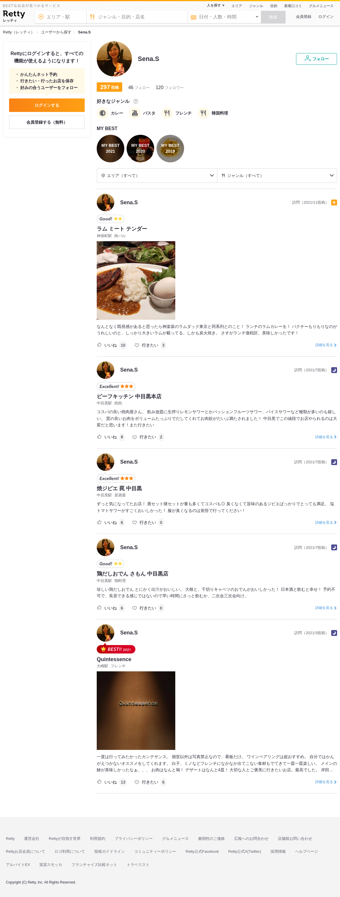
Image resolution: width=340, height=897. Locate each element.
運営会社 (31, 838)
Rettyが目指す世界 (64, 838)
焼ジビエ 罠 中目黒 (119, 488)
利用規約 (97, 838)
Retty (10, 838)
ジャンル (256, 6)
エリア (237, 6)
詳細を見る (324, 345)
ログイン (326, 16)
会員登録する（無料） (46, 122)
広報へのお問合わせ (251, 838)
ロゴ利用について (70, 851)
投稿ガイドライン (109, 851)
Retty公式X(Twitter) (244, 851)
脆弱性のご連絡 (211, 838)
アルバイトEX (18, 864)
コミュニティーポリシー (155, 851)
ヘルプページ (306, 851)
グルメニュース (321, 6)
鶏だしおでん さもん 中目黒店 (132, 574)
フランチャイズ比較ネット (94, 864)
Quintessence (114, 659)
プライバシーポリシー (134, 838)
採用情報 (278, 851)
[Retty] (14, 15)
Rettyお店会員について (25, 851)
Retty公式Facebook (202, 851)
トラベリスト (138, 864)
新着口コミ (293, 6)
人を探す (214, 5)
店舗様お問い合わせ (295, 838)
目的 (273, 6)
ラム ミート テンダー (122, 229)
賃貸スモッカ (50, 864)
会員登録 (303, 16)
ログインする (47, 105)
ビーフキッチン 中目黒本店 (129, 396)
